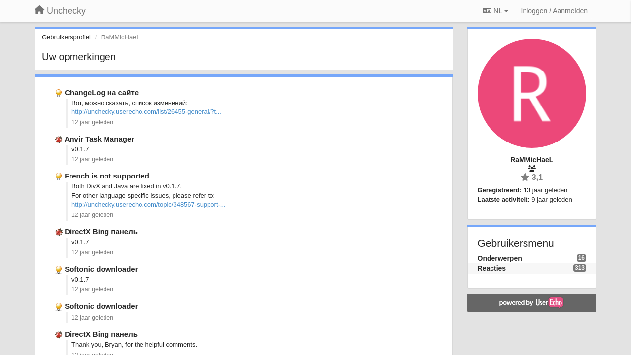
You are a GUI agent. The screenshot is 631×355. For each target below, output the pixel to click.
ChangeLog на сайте (102, 92)
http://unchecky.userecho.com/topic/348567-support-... (148, 204)
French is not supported (107, 176)
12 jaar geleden (92, 122)
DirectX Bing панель (101, 231)
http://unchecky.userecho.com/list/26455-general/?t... (146, 111)
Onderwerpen (500, 258)
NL (495, 11)
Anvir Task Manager (99, 139)
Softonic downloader (101, 269)
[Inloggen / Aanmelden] (554, 10)
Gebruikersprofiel (66, 37)
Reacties (492, 268)
